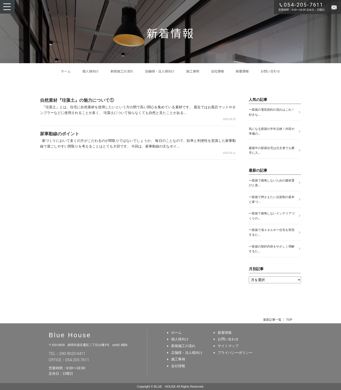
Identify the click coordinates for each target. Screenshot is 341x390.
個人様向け (90, 71)
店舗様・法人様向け (159, 71)
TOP (289, 319)
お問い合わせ (270, 71)
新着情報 (242, 71)
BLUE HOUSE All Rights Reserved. (179, 386)
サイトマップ (228, 346)
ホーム (66, 71)
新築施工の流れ (121, 71)
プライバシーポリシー (235, 352)
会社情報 (217, 71)
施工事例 (192, 71)
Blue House (70, 335)
